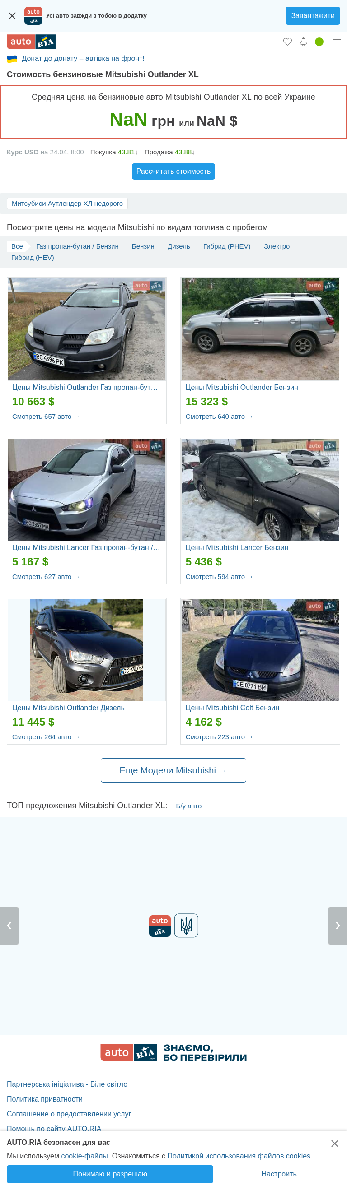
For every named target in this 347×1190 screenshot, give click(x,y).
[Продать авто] (319, 41)
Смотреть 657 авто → (46, 416)
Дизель (179, 246)
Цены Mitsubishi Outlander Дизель (68, 708)
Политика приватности (45, 1099)
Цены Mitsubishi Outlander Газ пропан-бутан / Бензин (86, 387)
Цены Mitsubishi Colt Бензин (232, 708)
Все (17, 246)
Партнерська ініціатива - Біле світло (67, 1084)
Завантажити (313, 15)
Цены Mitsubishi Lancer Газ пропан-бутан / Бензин (86, 547)
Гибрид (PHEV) (227, 246)
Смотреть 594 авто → (219, 576)
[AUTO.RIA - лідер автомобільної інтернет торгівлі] (31, 41)
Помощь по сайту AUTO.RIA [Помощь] (54, 1129)
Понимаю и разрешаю (110, 1174)
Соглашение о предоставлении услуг (69, 1114)
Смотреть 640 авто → (219, 416)
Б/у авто (189, 806)
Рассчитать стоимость (173, 171)
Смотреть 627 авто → (46, 576)
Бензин (143, 246)
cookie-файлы (84, 1156)
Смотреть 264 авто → (46, 737)
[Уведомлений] (303, 41)
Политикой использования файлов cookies (238, 1156)
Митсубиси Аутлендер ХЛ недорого (67, 203)
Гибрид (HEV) (32, 257)
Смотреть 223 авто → (219, 737)
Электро (277, 246)
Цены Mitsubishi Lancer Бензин (237, 547)
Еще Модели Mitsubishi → (174, 770)
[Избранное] (287, 41)
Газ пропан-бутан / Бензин (77, 246)
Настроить (279, 1174)
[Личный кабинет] (337, 41)
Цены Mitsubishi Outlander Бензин (242, 387)
